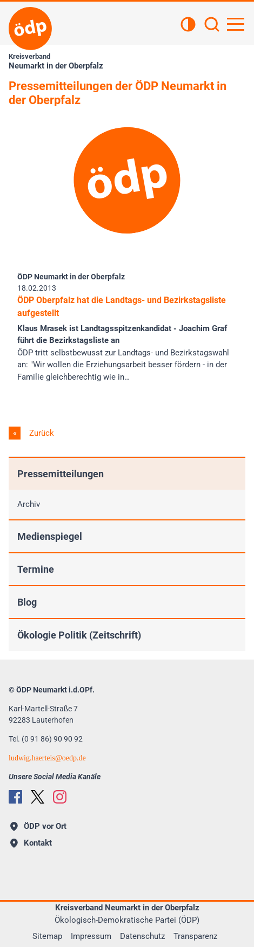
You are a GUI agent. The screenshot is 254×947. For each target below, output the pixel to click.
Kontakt (31, 843)
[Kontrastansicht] (188, 25)
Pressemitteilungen (60, 473)
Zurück (40, 433)
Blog (27, 602)
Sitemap (47, 936)
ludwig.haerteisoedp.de (47, 758)
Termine (35, 569)
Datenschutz (142, 936)
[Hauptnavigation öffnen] (235, 24)
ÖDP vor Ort (38, 826)
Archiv (28, 504)
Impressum (91, 936)
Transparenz (195, 936)
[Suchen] (212, 25)
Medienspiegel (49, 536)
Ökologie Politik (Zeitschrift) (79, 635)
